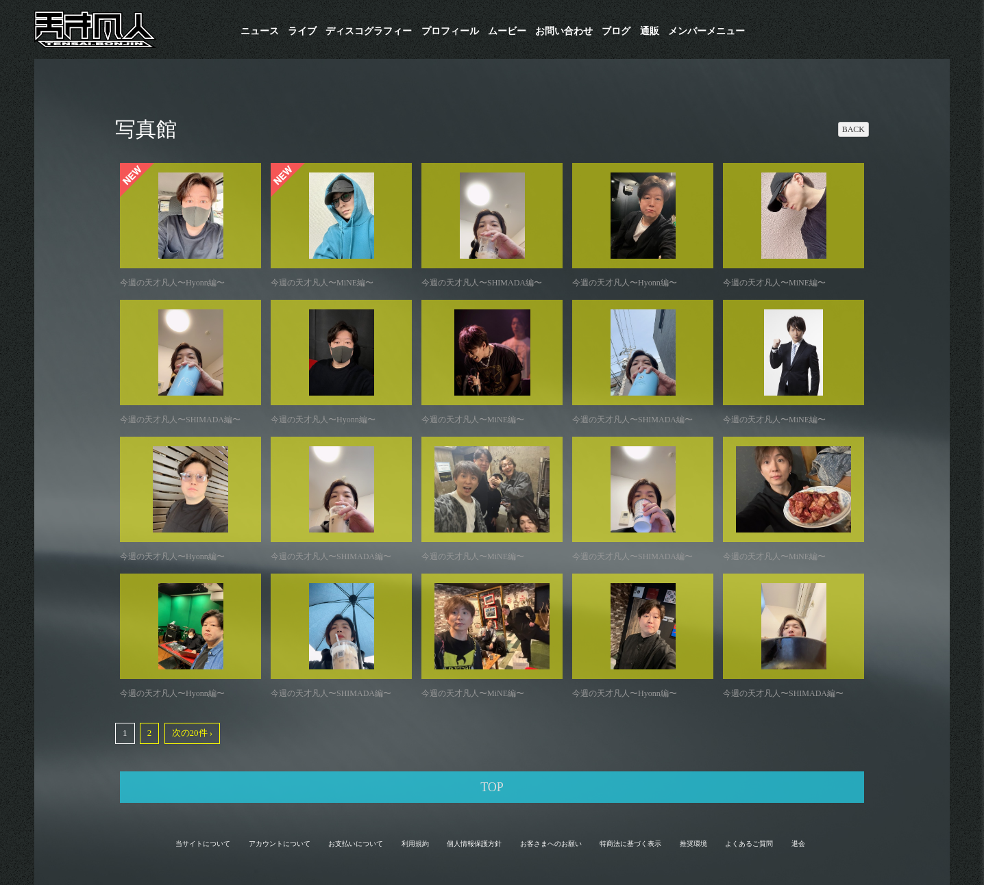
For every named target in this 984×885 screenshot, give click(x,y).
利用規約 (415, 843)
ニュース (260, 31)
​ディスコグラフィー (368, 31)
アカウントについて (279, 843)
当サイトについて (202, 843)
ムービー (507, 31)
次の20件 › (192, 733)
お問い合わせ (564, 31)
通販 (649, 31)
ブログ (616, 31)
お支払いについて (355, 843)
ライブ (302, 31)
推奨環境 (693, 843)
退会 (798, 843)
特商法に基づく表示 (630, 843)
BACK (853, 129)
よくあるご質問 (749, 843)
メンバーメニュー (706, 31)
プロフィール (450, 31)
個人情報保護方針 (474, 843)
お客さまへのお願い (551, 843)
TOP (492, 787)
